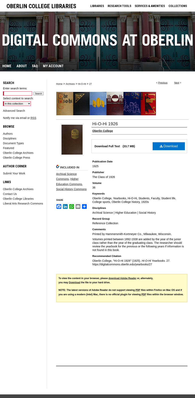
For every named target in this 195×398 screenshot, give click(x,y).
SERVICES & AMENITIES (150, 6)
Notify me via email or (19, 117)
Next (176, 82)
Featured (8, 148)
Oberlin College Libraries (18, 198)
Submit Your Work (14, 173)
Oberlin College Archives (18, 152)
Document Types (13, 143)
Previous (163, 82)
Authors (8, 133)
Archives (70, 84)
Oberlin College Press (16, 157)
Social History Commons (71, 189)
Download (169, 146)
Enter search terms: (15, 88)
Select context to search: (18, 98)
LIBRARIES (97, 6)
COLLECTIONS (178, 6)
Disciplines (9, 138)
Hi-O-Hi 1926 (105, 123)
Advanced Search (14, 110)
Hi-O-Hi (82, 84)
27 (90, 84)
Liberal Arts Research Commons (23, 203)
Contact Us (10, 194)
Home (59, 84)
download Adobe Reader (122, 278)
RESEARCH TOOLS (119, 6)
